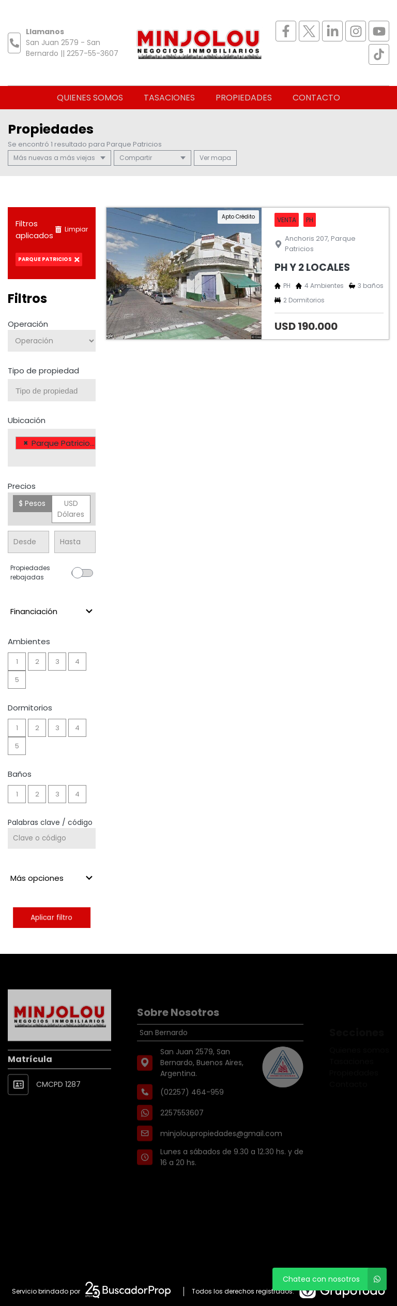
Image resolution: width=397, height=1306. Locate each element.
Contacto (316, 98)
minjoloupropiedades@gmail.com (221, 1154)
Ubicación (26, 420)
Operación (28, 323)
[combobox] (52, 390)
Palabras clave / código (50, 822)
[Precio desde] (28, 542)
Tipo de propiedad (43, 370)
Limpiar (71, 229)
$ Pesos (32, 503)
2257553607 (182, 1133)
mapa (215, 157)
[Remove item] (25, 443)
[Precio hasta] (75, 542)
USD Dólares (70, 508)
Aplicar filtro (51, 917)
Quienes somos (90, 98)
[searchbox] (56, 391)
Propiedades (244, 98)
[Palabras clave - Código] (52, 838)
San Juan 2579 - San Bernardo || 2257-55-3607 (72, 48)
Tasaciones (169, 98)
